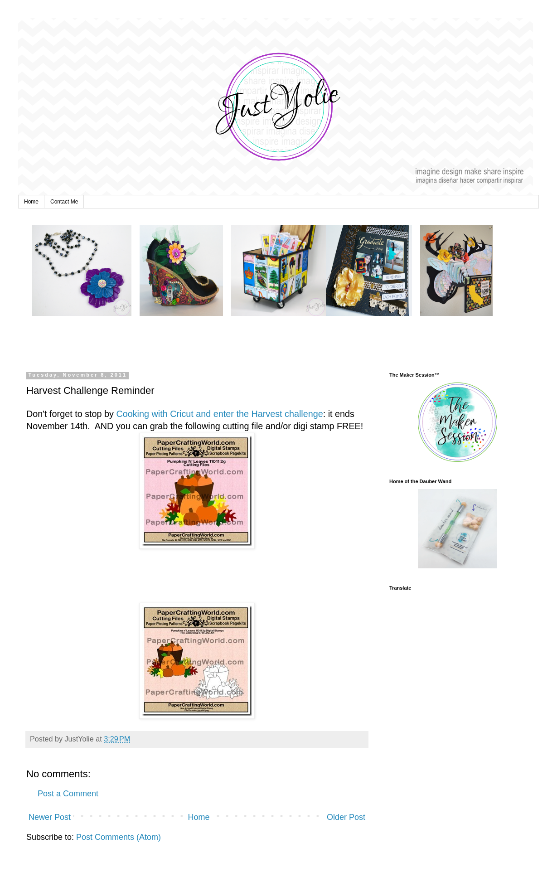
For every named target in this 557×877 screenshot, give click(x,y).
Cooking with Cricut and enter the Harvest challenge (219, 414)
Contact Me (64, 202)
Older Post (346, 817)
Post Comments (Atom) (118, 837)
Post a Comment (68, 793)
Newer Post (50, 817)
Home (31, 202)
